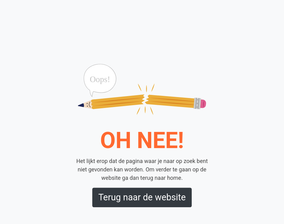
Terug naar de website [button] (142, 197)
